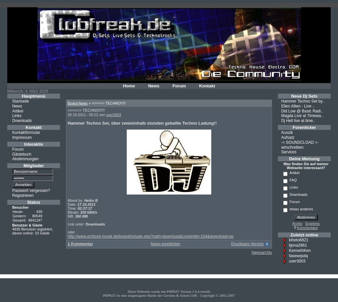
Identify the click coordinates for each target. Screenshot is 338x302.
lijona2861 (298, 245)
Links (16, 115)
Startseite (20, 101)
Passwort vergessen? (31, 190)
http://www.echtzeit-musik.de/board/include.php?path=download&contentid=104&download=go (151, 236)
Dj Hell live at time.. (298, 120)
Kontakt (207, 85)
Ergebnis (312, 224)
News (153, 85)
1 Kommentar (80, 244)
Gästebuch (21, 154)
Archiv (297, 224)
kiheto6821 (298, 240)
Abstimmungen (25, 159)
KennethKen (300, 250)
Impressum (22, 137)
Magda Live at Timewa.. (302, 115)
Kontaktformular (26, 132)
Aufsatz (287, 137)
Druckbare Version (247, 244)
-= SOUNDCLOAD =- (300, 142)
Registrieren (23, 195)
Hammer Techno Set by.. (302, 101)
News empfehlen (165, 244)
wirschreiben (292, 147)
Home (129, 85)
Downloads (22, 120)
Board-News (78, 103)
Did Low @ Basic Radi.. (302, 110)
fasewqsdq (298, 256)
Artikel (17, 110)
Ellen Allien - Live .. (298, 106)
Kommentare (307, 228)
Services (288, 152)
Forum (179, 85)
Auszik (287, 132)
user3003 (113, 115)
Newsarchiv (262, 252)
